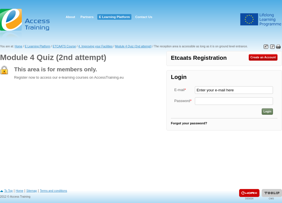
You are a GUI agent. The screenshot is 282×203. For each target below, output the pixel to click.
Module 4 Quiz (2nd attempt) (133, 46)
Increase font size (266, 47)
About (70, 17)
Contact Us (143, 17)
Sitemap (31, 190)
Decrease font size (272, 47)
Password (182, 101)
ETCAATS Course (64, 46)
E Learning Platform (114, 17)
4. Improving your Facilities (95, 46)
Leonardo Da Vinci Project (261, 19)
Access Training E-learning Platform (25, 23)
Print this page (278, 47)
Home (18, 46)
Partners (87, 17)
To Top (8, 190)
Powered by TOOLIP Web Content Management (272, 194)
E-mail (180, 90)
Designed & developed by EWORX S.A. (249, 194)
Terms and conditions (53, 190)
